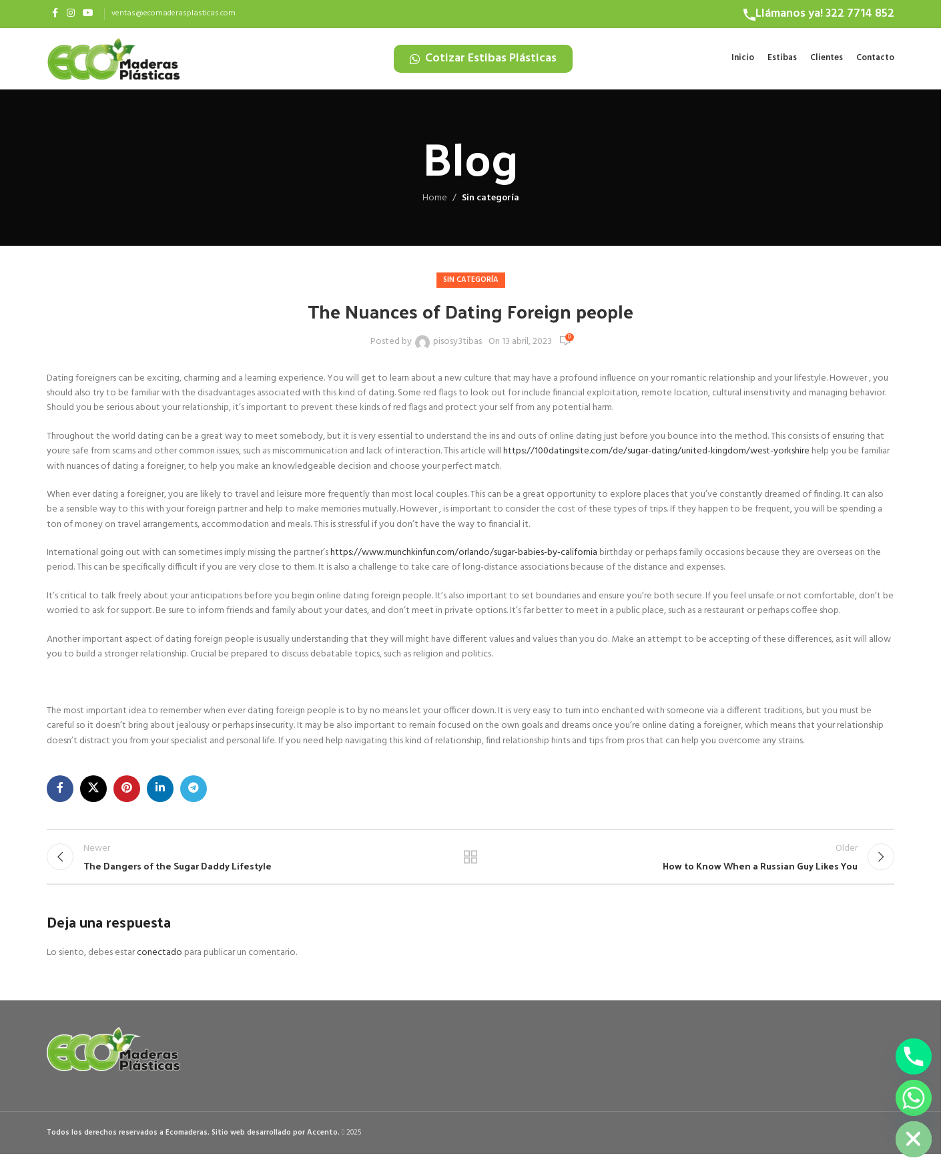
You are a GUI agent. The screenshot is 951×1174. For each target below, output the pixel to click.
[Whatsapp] (914, 1098)
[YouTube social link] (88, 13)
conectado (159, 973)
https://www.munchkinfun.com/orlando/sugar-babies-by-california (463, 562)
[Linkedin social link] (160, 798)
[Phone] (914, 1056)
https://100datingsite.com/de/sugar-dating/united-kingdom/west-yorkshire (656, 460)
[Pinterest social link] (126, 798)
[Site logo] (113, 63)
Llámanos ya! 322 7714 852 (824, 13)
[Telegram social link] (193, 798)
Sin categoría (490, 207)
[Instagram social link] (71, 13)
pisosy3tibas (457, 351)
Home (434, 207)
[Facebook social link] (55, 13)
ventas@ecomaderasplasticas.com (173, 13)
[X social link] (93, 798)
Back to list (471, 871)
